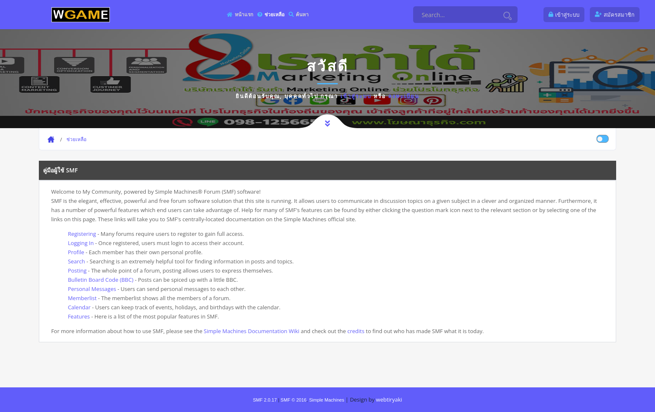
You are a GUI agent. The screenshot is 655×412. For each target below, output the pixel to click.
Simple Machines (326, 399)
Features (79, 316)
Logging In (81, 243)
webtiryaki (389, 399)
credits (355, 331)
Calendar (79, 307)
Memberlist (82, 298)
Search (76, 261)
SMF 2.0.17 (265, 399)
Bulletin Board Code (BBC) (100, 279)
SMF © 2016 (294, 399)
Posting (77, 270)
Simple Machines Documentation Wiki (252, 331)
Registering (82, 234)
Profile (76, 252)
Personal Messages (92, 289)
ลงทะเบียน (403, 96)
